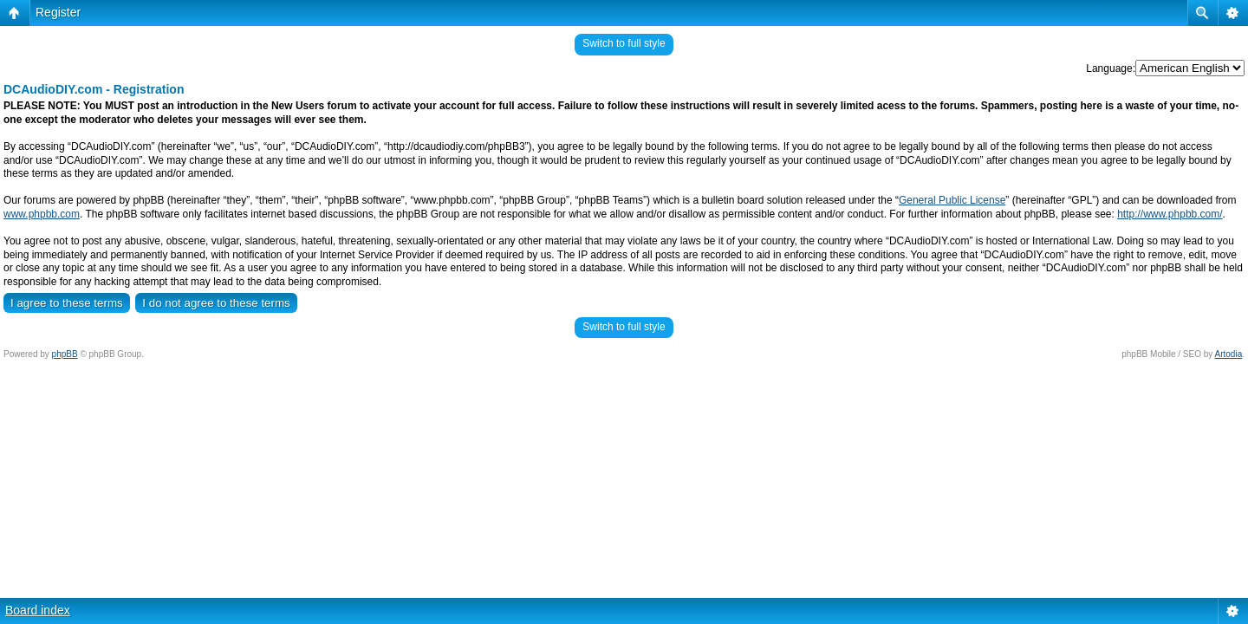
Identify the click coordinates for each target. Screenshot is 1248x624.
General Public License (952, 200)
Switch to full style (623, 43)
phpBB (65, 354)
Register (58, 12)
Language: (1110, 68)
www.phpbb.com (41, 214)
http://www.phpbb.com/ (1169, 214)
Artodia (1229, 354)
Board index (37, 610)
